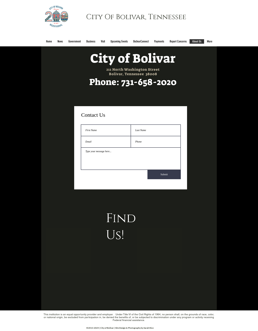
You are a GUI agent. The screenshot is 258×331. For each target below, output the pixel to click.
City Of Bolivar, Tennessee (136, 17)
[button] (74, 41)
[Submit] (164, 174)
